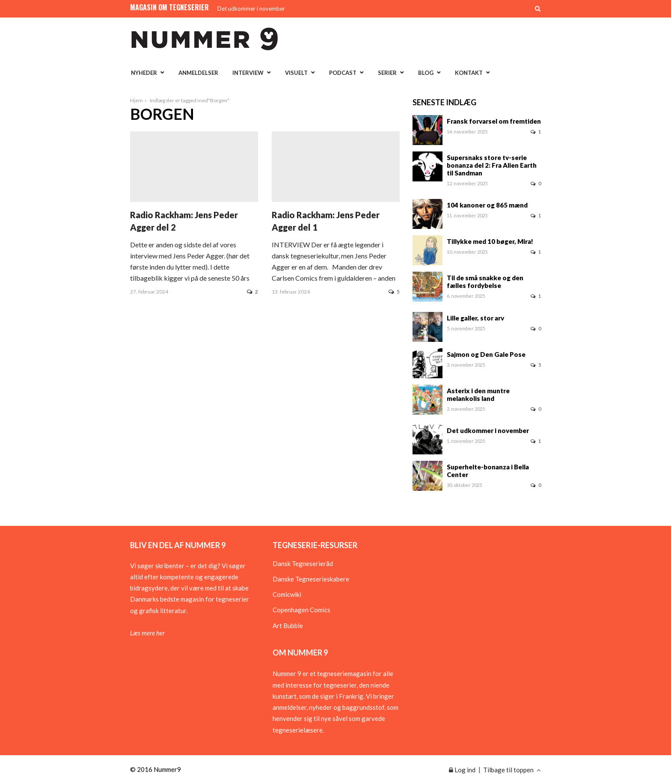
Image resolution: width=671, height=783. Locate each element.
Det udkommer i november (251, 8)
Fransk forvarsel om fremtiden (494, 121)
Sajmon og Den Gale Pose (486, 354)
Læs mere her (147, 633)
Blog (425, 72)
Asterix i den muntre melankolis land (478, 394)
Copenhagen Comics (301, 610)
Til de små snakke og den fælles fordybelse (485, 281)
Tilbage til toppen (512, 770)
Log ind (462, 770)
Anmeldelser (198, 72)
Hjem (136, 100)
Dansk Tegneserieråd (303, 563)
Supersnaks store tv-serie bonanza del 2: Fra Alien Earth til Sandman (492, 165)
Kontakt (469, 72)
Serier (387, 72)
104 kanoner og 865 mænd (487, 205)
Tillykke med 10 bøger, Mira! (490, 241)
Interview (248, 72)
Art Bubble (288, 625)
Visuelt (296, 72)
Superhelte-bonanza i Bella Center (488, 470)
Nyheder (144, 72)
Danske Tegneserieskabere (311, 579)
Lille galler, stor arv (475, 318)
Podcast (342, 72)
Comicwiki (287, 594)
